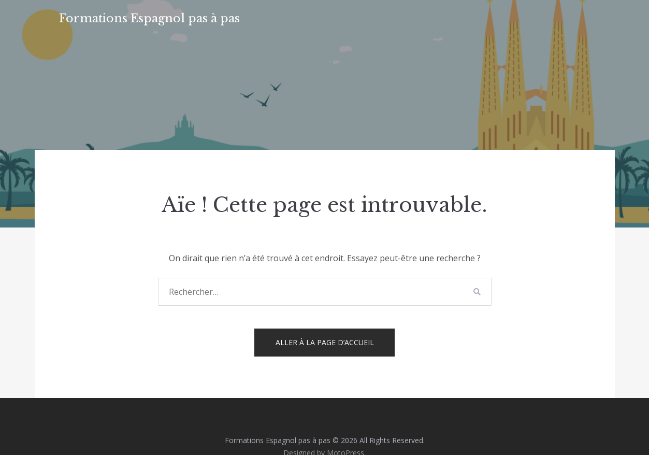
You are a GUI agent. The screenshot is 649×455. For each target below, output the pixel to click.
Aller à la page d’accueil (325, 342)
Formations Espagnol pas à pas (149, 18)
